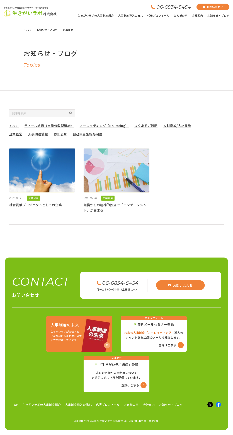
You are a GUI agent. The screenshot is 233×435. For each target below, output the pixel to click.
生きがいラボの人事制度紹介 (96, 15)
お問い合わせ (213, 7)
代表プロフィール (158, 15)
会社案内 (197, 15)
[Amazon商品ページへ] (79, 334)
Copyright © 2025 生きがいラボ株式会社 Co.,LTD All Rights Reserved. (117, 420)
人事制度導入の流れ (130, 15)
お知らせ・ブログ (218, 15)
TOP (15, 404)
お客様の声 (181, 15)
